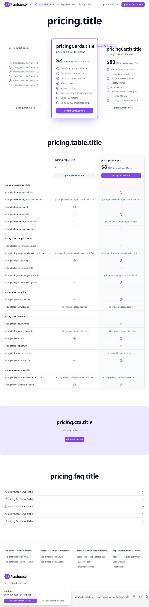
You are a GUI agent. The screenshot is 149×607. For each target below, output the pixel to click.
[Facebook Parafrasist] (127, 597)
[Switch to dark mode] (97, 4)
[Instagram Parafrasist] (134, 597)
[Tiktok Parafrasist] (140, 597)
